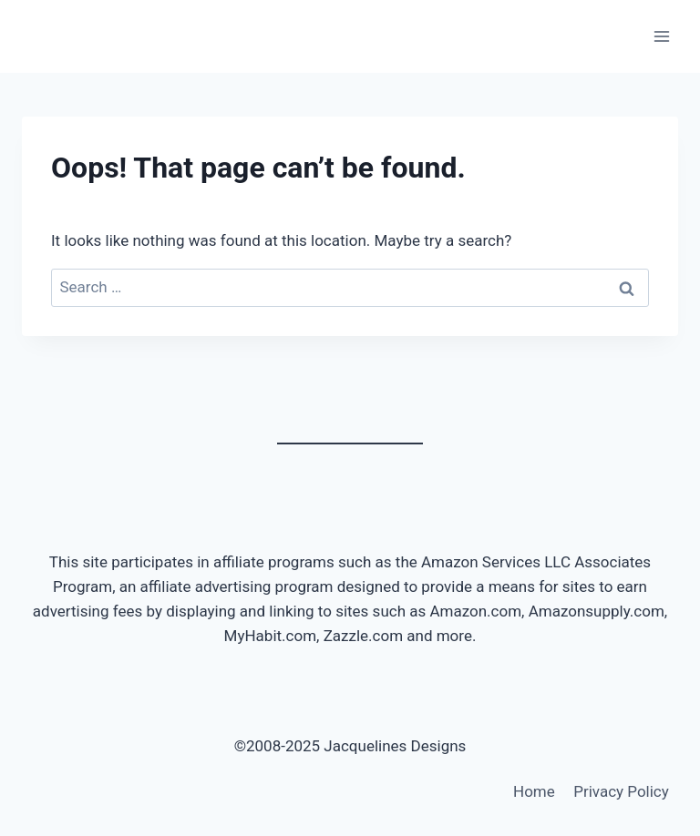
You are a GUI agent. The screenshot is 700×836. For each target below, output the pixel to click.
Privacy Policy (621, 791)
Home (534, 791)
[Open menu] (661, 36)
